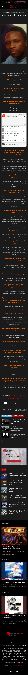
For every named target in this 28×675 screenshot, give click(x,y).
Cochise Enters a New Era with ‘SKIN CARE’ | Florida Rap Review (17, 482)
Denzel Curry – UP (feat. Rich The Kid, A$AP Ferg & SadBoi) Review (17, 504)
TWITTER (14, 396)
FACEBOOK (21, 396)
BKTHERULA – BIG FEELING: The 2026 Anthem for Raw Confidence (17, 435)
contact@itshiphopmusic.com (17, 665)
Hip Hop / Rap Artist (14, 12)
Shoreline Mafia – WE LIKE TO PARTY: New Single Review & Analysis (17, 512)
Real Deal (20, 403)
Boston (9, 403)
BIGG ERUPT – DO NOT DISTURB (13, 582)
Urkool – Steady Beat (6, 409)
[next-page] (5, 441)
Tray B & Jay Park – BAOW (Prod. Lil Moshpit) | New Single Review (17, 475)
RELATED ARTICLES (7, 415)
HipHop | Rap (21, 12)
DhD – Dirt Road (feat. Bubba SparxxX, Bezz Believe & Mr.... (11, 548)
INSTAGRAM (11, 398)
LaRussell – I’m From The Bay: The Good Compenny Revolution (17, 489)
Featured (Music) (3, 423)
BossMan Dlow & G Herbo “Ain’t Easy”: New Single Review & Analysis (17, 428)
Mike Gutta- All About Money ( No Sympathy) (21, 409)
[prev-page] (2, 441)
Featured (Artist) (6, 12)
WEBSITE (19, 398)
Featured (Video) (5, 544)
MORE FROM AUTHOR (18, 415)
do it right (15, 403)
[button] (2, 7)
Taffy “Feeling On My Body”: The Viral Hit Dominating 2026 (17, 421)
